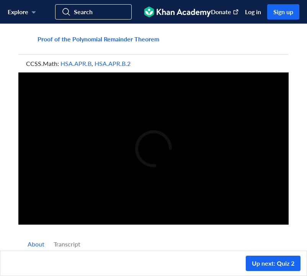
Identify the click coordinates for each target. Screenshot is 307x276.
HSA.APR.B (75, 63)
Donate (225, 11)
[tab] (36, 244)
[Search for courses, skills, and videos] (93, 12)
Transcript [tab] (67, 244)
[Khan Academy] (177, 11)
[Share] (274, 39)
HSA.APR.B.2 (113, 63)
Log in (253, 11)
